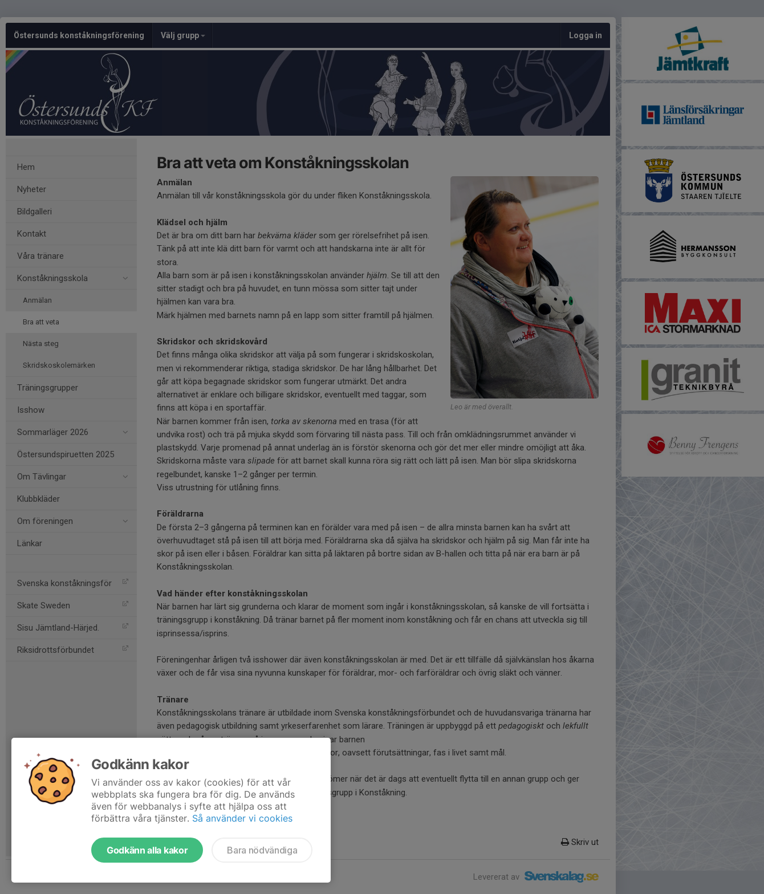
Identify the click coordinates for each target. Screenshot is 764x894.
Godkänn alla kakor (147, 850)
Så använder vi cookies (242, 818)
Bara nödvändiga (262, 850)
